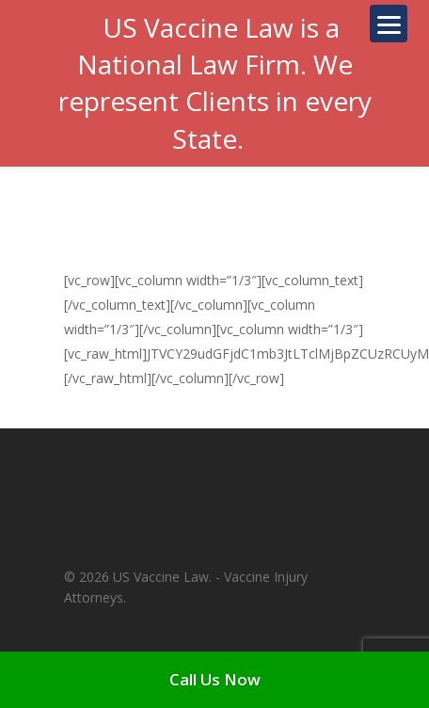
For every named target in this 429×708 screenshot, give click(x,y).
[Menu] (388, 23)
